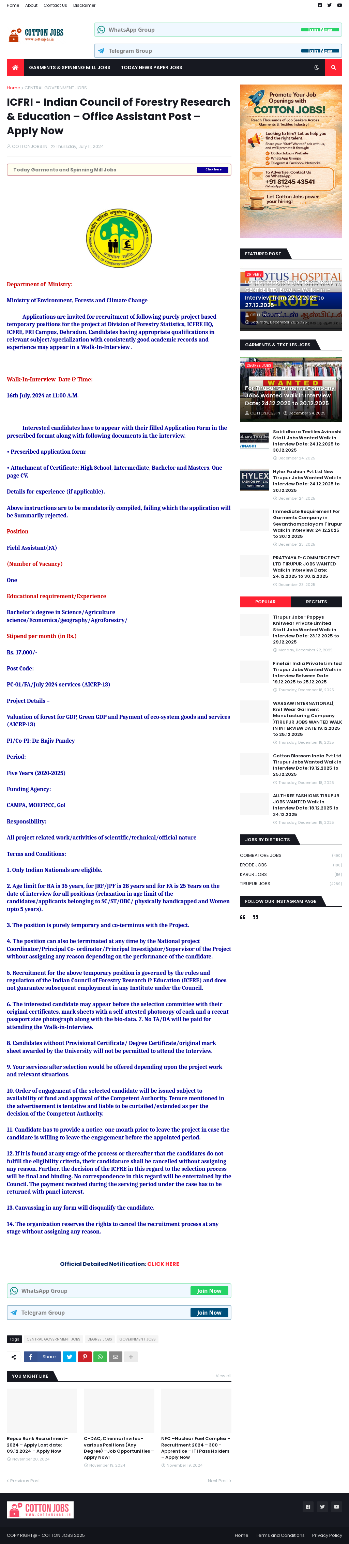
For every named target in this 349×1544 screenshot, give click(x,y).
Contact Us (55, 5)
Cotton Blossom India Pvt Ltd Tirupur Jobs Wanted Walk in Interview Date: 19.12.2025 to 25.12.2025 (307, 765)
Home (13, 5)
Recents (316, 602)
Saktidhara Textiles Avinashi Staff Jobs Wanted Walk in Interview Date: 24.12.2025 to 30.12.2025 (307, 441)
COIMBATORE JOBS (291, 855)
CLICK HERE (163, 1264)
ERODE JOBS (291, 865)
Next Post (218, 1481)
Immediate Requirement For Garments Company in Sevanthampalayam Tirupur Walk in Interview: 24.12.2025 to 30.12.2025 (307, 524)
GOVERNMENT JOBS (137, 1339)
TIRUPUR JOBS (291, 883)
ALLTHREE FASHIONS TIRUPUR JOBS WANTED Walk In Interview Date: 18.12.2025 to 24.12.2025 (306, 805)
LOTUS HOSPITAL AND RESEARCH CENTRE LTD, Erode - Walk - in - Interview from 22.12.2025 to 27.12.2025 (288, 294)
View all (223, 1376)
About (31, 5)
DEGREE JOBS (100, 1339)
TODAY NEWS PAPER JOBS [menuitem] (151, 67)
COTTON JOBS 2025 (63, 1535)
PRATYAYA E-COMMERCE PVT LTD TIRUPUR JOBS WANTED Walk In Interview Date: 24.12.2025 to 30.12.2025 (306, 567)
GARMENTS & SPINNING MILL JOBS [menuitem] (69, 67)
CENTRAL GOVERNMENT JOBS (56, 88)
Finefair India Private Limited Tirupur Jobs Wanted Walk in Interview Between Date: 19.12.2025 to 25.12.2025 (307, 673)
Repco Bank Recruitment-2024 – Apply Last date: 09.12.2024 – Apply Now (37, 1445)
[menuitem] (15, 67)
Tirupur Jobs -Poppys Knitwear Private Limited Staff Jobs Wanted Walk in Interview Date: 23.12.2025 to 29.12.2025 (306, 629)
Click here (214, 169)
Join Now (320, 29)
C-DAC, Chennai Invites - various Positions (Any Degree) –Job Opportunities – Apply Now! (119, 1448)
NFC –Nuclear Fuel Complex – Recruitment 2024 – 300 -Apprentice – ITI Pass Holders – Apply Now (195, 1448)
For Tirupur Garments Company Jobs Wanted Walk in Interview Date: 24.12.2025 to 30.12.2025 (290, 395)
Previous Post (25, 1481)
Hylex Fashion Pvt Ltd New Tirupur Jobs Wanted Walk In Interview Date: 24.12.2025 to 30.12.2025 (307, 481)
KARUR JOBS (291, 874)
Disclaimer (84, 5)
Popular (265, 602)
